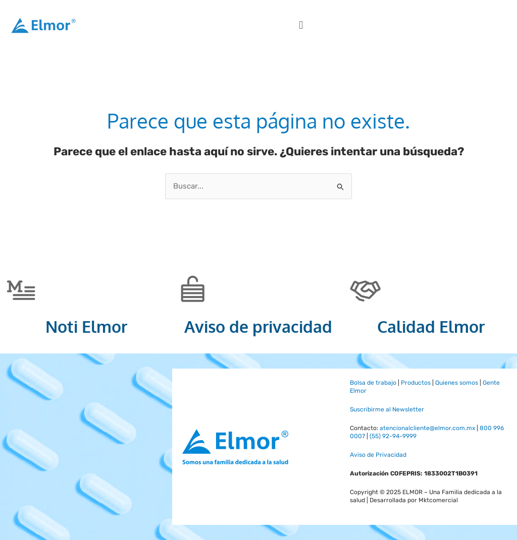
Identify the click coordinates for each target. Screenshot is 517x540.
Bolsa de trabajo (373, 382)
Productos (416, 382)
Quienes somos (456, 382)
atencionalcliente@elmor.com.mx (427, 428)
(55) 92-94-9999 (393, 436)
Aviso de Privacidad (378, 454)
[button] (300, 25)
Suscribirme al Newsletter (387, 409)
